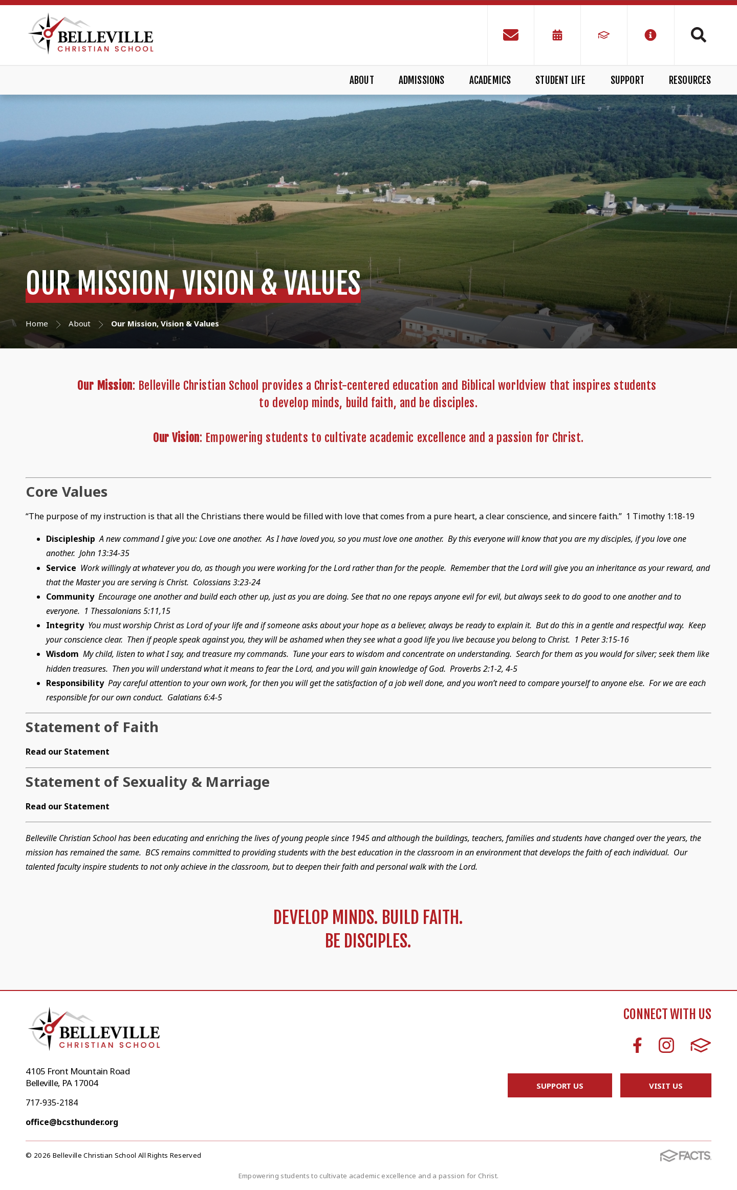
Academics (490, 80)
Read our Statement (68, 806)
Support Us (559, 1086)
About (362, 80)
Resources (690, 80)
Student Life (560, 80)
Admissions (422, 80)
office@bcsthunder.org (72, 1122)
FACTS (700, 1045)
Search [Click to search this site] (698, 34)
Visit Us (666, 1086)
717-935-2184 (52, 1102)
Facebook (637, 1045)
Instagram (666, 1045)
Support (627, 80)
